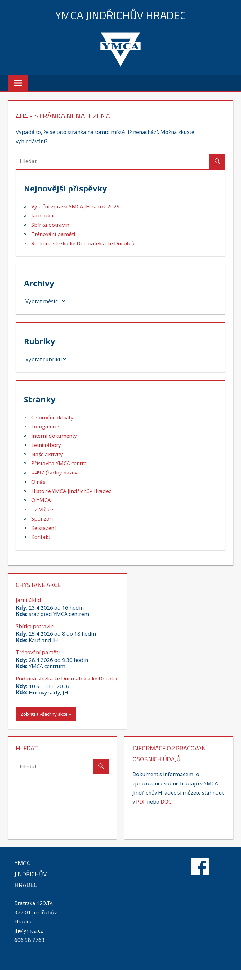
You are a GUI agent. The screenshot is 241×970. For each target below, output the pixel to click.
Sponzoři (42, 518)
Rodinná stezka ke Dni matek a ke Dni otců (82, 243)
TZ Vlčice (42, 509)
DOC (166, 801)
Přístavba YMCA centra (59, 463)
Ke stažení (43, 527)
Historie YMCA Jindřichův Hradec (71, 491)
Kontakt (40, 536)
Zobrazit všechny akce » (45, 714)
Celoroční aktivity (52, 417)
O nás (38, 481)
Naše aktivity (47, 454)
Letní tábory (46, 445)
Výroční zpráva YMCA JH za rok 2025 (75, 206)
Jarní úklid (44, 215)
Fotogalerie (45, 426)
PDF (141, 801)
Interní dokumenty (54, 435)
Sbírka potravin (50, 224)
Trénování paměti (53, 234)
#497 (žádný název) (55, 472)
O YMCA (41, 500)
